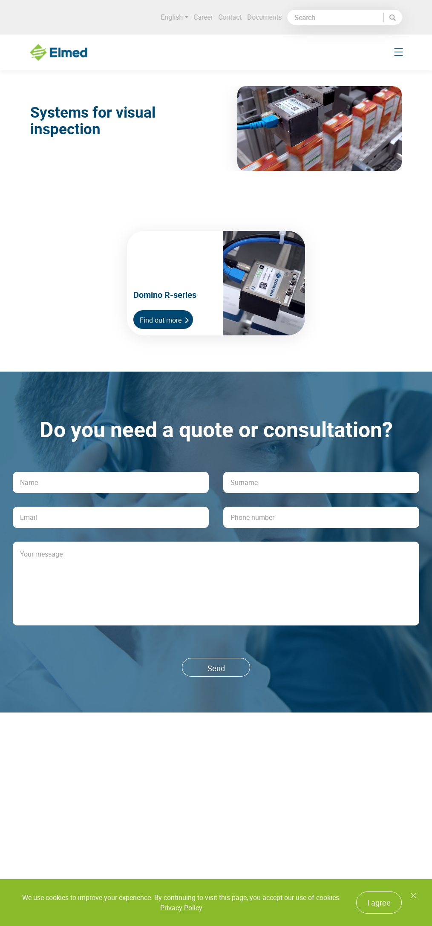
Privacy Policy (181, 907)
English (177, 17)
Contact (233, 17)
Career (206, 17)
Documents (267, 17)
